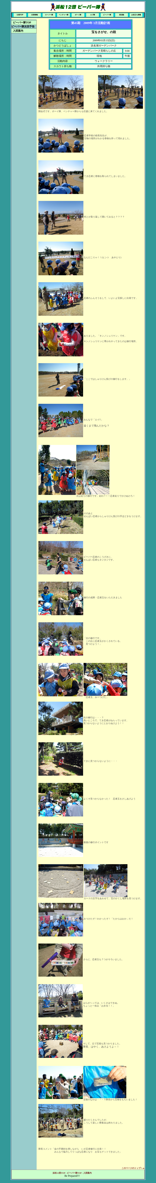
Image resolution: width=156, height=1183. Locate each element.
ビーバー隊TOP (22, 22)
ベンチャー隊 (63, 15)
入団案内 (18, 30)
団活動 (121, 15)
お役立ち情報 (136, 15)
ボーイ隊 (78, 15)
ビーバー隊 (107, 15)
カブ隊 (92, 15)
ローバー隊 (49, 15)
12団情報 (34, 15)
